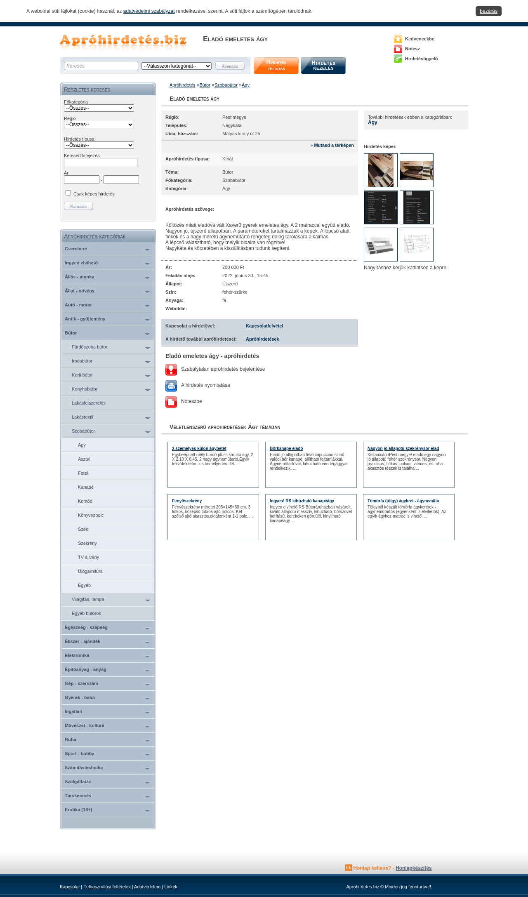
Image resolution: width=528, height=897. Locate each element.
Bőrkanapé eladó (286, 448)
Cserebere (76, 248)
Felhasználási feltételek (106, 886)
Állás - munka (79, 276)
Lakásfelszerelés (89, 402)
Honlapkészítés (413, 868)
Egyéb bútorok (86, 613)
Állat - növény (79, 290)
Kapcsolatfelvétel (264, 325)
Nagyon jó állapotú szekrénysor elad (403, 448)
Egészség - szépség (86, 627)
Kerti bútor (82, 374)
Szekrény (87, 543)
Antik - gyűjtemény (85, 318)
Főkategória (76, 101)
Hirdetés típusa (79, 139)
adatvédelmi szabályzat (149, 11)
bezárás (488, 11)
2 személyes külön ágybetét (199, 448)
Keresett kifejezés (82, 155)
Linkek (170, 886)
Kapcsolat (70, 886)
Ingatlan (73, 711)
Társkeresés (78, 795)
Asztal (84, 459)
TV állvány (88, 557)
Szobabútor (83, 430)
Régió (70, 118)
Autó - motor (78, 304)
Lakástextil (82, 416)
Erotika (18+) (78, 809)
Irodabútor (82, 360)
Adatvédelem (147, 886)
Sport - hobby (79, 753)
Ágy (82, 445)
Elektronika (77, 655)
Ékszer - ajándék (82, 641)
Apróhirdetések (262, 339)
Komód (85, 501)
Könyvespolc (91, 515)
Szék (83, 529)
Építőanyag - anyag (85, 669)
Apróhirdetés (182, 84)
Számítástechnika (84, 767)
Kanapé (86, 487)
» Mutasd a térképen (332, 145)
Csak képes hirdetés (94, 193)
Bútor (71, 332)
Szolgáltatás (78, 781)
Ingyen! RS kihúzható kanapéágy (302, 501)
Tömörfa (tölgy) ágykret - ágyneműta (403, 501)
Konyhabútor (84, 388)
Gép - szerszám (81, 683)
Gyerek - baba (80, 697)
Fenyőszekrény (187, 501)
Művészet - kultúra (84, 725)
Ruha (70, 739)
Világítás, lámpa (88, 599)
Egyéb (84, 585)
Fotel (83, 473)
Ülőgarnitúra (90, 571)
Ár (66, 172)
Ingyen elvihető (81, 262)
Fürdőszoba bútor (89, 346)
